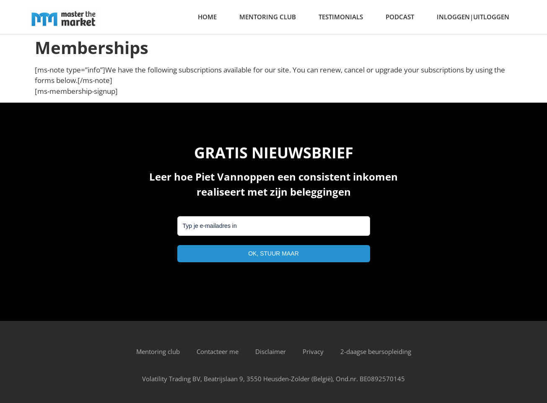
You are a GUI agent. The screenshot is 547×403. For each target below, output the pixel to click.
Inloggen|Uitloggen (473, 17)
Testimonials (341, 17)
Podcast (400, 17)
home (207, 17)
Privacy (313, 351)
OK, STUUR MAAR (273, 253)
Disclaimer (270, 351)
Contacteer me (218, 351)
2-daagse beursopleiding (375, 351)
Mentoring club (267, 17)
